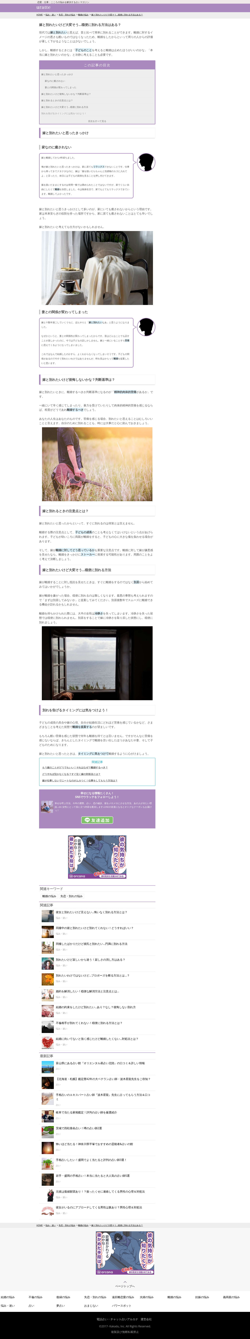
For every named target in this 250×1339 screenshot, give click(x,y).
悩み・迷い (50, 14)
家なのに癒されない (55, 80)
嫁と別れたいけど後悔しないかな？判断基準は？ (66, 94)
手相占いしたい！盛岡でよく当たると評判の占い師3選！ (91, 1160)
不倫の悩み (36, 1297)
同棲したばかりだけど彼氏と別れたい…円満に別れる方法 (91, 944)
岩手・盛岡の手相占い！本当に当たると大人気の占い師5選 (93, 1176)
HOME (39, 14)
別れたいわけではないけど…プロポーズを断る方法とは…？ (93, 975)
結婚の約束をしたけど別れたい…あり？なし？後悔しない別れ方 (96, 1007)
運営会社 (146, 1319)
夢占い (60, 1306)
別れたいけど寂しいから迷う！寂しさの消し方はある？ (90, 959)
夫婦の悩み (147, 1297)
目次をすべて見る (97, 121)
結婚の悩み (8, 1297)
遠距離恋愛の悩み (123, 1297)
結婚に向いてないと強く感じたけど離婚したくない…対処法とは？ (97, 1039)
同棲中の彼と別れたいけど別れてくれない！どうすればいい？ (95, 928)
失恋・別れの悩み (67, 14)
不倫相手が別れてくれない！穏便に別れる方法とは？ (89, 1023)
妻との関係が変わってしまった (60, 87)
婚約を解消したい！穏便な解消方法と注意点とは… (87, 991)
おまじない (91, 1306)
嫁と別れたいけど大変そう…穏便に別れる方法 (64, 107)
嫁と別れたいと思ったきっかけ (57, 74)
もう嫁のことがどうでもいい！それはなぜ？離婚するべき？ (75, 767)
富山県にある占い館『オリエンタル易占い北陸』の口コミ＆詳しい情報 (100, 1063)
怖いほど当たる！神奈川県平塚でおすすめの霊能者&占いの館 (94, 1144)
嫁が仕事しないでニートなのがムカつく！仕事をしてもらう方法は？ (80, 780)
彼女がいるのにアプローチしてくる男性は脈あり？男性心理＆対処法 (99, 1207)
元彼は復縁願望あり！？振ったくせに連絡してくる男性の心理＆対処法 (100, 1191)
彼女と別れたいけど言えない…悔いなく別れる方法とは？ (91, 912)
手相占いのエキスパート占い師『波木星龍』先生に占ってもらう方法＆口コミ (103, 1097)
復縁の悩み (63, 1297)
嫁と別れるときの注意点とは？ (57, 100)
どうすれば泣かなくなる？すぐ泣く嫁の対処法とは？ (71, 774)
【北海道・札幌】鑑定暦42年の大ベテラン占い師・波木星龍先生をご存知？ (103, 1079)
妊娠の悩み (202, 1297)
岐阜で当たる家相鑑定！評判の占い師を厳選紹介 (86, 1112)
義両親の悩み (231, 1297)
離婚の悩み (83, 14)
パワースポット (121, 1306)
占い (31, 1306)
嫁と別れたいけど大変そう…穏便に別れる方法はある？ (117, 14)
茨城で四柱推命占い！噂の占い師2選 (79, 1128)
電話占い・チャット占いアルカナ (117, 1319)
